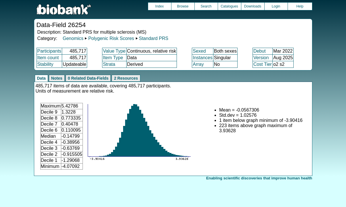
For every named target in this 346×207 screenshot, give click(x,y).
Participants (49, 51)
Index (159, 6)
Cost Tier (262, 64)
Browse (182, 6)
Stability (45, 64)
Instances (202, 57)
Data (41, 78)
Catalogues (229, 6)
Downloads (252, 6)
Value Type (114, 51)
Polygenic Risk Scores (111, 38)
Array (198, 64)
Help (299, 6)
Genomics (73, 38)
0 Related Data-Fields (88, 78)
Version (261, 57)
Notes (56, 78)
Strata (109, 64)
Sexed (199, 51)
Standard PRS (153, 38)
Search (205, 6)
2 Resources (126, 78)
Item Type (113, 57)
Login (276, 6)
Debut (259, 51)
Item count (48, 57)
